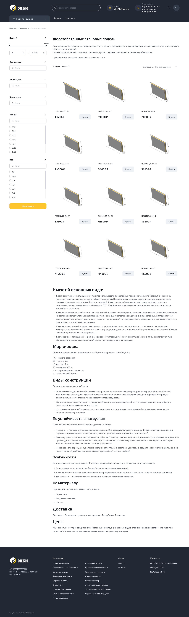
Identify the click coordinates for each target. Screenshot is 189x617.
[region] (27, 139)
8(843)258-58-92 (157, 572)
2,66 (14, 152)
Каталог (23, 29)
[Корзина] (176, 8)
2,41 (14, 180)
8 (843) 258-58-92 (149, 9)
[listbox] (167, 66)
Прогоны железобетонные (96, 567)
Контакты (70, 18)
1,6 (13, 172)
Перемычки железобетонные (65, 567)
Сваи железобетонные (95, 572)
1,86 (13, 139)
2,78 (13, 184)
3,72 (13, 189)
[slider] (9, 46)
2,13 (13, 143)
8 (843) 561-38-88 (149, 12)
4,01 (14, 197)
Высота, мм (15, 97)
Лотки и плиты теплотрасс (96, 585)
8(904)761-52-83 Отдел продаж (163, 563)
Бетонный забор (92, 580)
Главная (57, 18)
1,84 (14, 176)
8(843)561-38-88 (157, 567)
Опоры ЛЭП (57, 585)
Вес (11, 159)
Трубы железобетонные (63, 593)
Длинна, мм (15, 62)
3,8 (13, 193)
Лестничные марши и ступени (98, 589)
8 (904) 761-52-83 (151, 6)
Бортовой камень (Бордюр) (97, 593)
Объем (12, 114)
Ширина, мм (15, 79)
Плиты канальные (60, 598)
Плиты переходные (93, 563)
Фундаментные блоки (62, 576)
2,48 (14, 148)
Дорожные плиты (60, 580)
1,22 (13, 131)
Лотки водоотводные (62, 589)
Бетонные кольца (60, 572)
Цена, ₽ (13, 38)
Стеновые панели (93, 576)
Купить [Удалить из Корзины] (85, 117)
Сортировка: (148, 67)
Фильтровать (28, 206)
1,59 (13, 135)
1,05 (13, 127)
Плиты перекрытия (61, 563)
